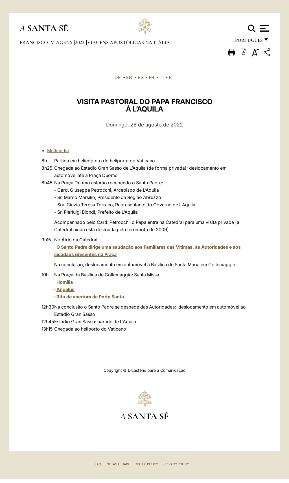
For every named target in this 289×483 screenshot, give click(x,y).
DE (118, 77)
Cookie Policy (146, 464)
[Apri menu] (263, 28)
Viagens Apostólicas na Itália (128, 42)
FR (151, 77)
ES (140, 77)
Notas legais (118, 464)
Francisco (34, 42)
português (249, 41)
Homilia (64, 282)
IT (161, 77)
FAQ (98, 464)
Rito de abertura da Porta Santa (90, 297)
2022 (80, 42)
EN (129, 77)
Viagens (62, 42)
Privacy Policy (176, 464)
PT (171, 77)
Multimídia (58, 150)
